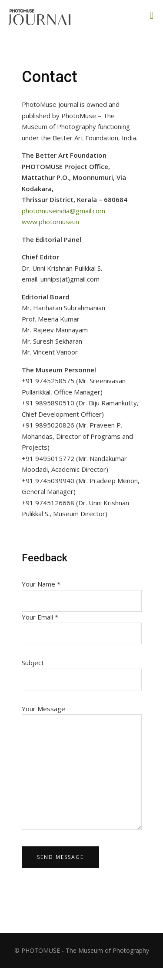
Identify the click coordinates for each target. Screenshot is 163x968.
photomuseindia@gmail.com (63, 210)
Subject (82, 671)
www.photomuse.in (50, 221)
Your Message (82, 768)
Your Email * (82, 625)
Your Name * (82, 592)
